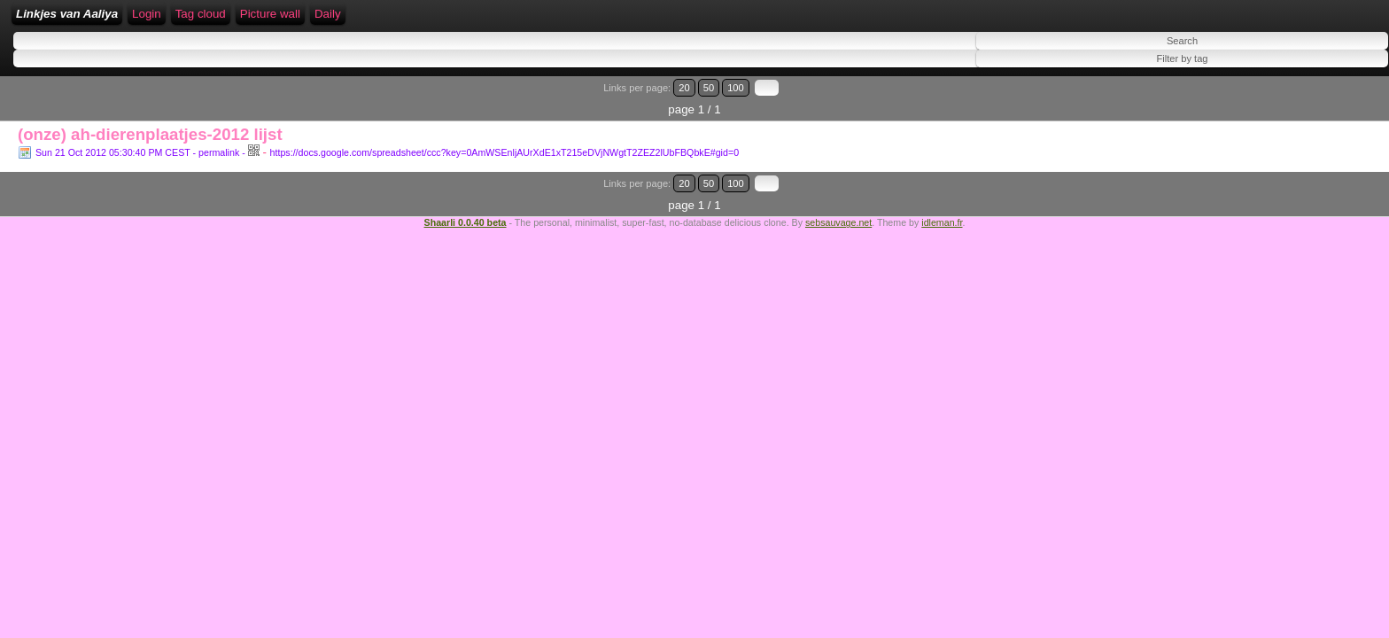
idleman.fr (941, 190)
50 (1315, 99)
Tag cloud (507, 20)
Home (259, 20)
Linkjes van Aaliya (178, 20)
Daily (634, 20)
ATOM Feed (436, 20)
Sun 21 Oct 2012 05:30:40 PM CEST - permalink (137, 142)
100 (1334, 99)
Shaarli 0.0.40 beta (465, 190)
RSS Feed (358, 20)
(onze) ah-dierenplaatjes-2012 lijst (150, 124)
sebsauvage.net (838, 190)
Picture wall (577, 20)
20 (1298, 99)
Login (303, 20)
